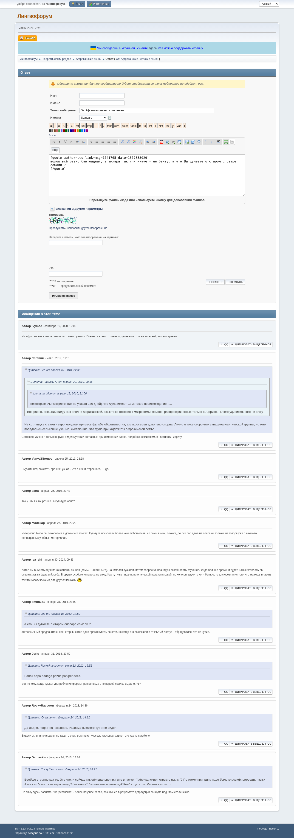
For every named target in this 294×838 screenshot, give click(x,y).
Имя (53, 95)
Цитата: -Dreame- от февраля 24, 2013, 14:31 (59, 717)
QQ (224, 344)
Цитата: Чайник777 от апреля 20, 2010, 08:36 (62, 381)
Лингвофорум (34, 16)
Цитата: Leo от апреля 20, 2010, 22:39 (54, 370)
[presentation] (84, 256)
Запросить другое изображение (87, 228)
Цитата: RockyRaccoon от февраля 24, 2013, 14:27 (62, 769)
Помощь (262, 828)
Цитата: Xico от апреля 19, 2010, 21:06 (60, 393)
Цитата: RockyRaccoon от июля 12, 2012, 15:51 (60, 665)
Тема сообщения (63, 110)
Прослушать (57, 228)
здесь (153, 48)
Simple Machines (45, 828)
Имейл (55, 103)
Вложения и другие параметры (79, 208)
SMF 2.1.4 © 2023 (25, 828)
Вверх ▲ (274, 828)
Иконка (55, 117)
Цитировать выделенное (250, 344)
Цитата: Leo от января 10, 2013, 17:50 (54, 613)
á (50, 135)
